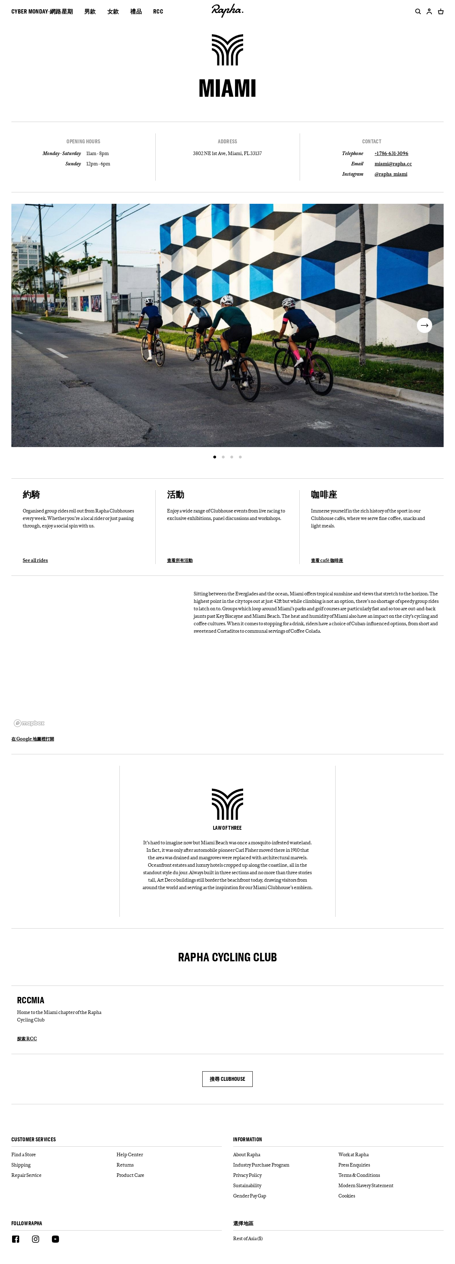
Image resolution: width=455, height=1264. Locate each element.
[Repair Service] (64, 1175)
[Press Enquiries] (391, 1165)
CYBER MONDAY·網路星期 (42, 11)
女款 (113, 11)
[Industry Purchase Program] (285, 1165)
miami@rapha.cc (393, 163)
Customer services (33, 1139)
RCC (158, 11)
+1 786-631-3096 (391, 153)
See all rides (35, 560)
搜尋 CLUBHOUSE (228, 1079)
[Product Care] (169, 1175)
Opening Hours (83, 141)
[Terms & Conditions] (391, 1175)
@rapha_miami (391, 174)
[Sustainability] (285, 1185)
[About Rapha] (285, 1154)
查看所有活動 (180, 560)
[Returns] (169, 1165)
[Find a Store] (64, 1154)
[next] (424, 325)
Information (247, 1139)
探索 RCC (27, 1038)
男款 (90, 11)
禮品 (136, 11)
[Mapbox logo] (29, 723)
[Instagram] (35, 1240)
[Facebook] (15, 1240)
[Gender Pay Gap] (285, 1196)
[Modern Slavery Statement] (391, 1185)
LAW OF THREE (227, 827)
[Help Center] (169, 1154)
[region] (99, 658)
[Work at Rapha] (391, 1154)
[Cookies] (391, 1196)
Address (227, 141)
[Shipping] (64, 1165)
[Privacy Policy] (285, 1175)
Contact (371, 141)
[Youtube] (55, 1240)
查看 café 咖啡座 (327, 560)
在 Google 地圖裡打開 (32, 739)
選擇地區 (243, 1223)
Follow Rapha (26, 1223)
